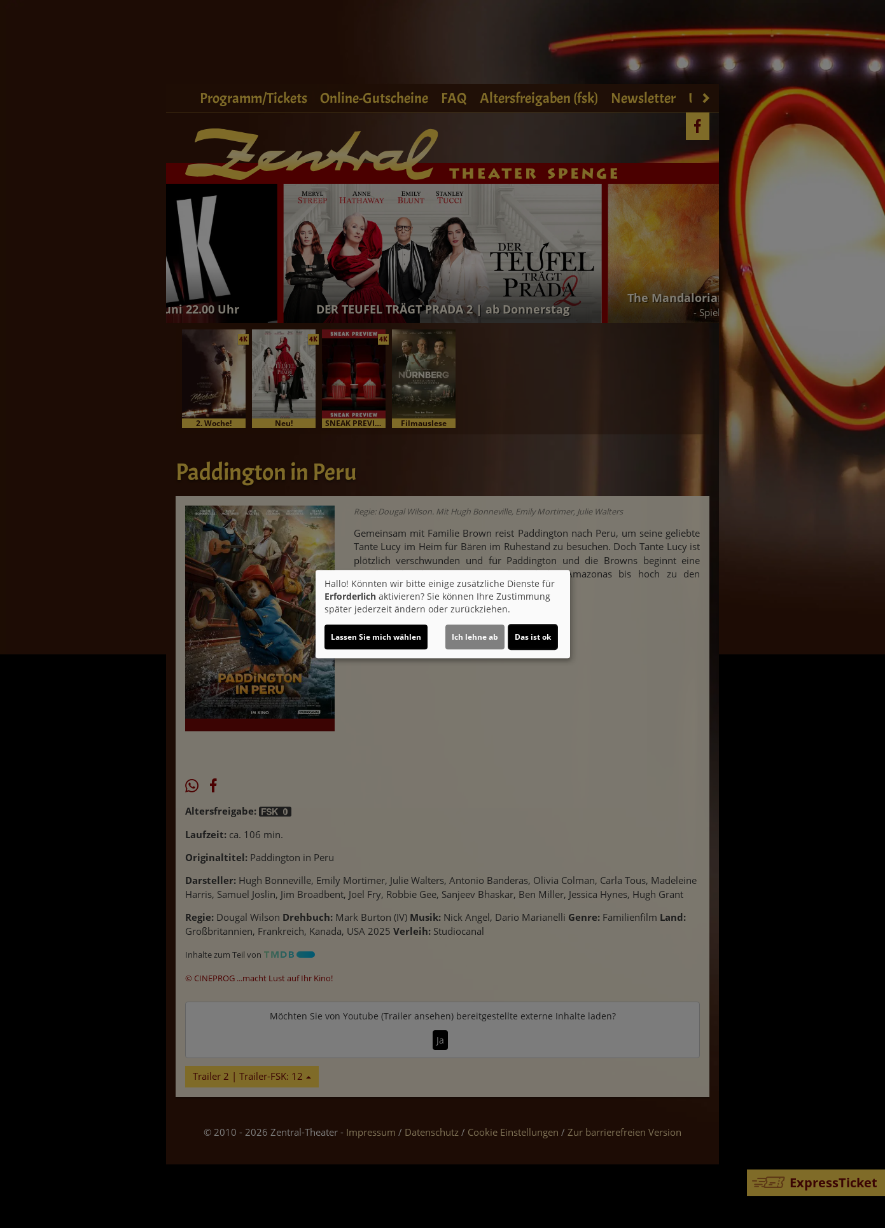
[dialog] (443, 614)
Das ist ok (533, 636)
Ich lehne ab (475, 636)
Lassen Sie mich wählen (376, 636)
